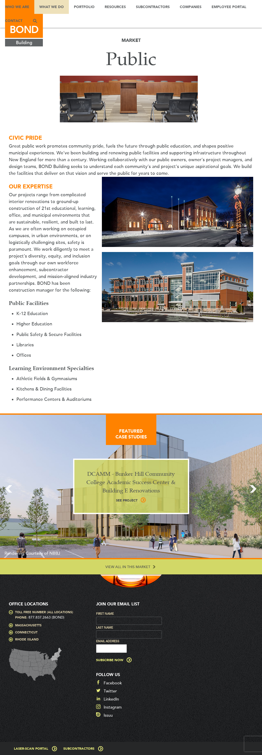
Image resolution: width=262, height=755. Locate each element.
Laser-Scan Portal (31, 748)
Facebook (113, 682)
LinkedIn (111, 698)
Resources (115, 7)
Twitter (110, 690)
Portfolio (84, 7)
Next (253, 489)
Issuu (108, 714)
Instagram (113, 706)
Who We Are (17, 7)
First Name (105, 614)
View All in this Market (127, 567)
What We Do (51, 7)
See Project (126, 500)
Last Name (104, 627)
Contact (13, 21)
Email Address (107, 641)
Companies (190, 7)
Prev (9, 489)
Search (35, 21)
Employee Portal (229, 7)
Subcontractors (153, 7)
